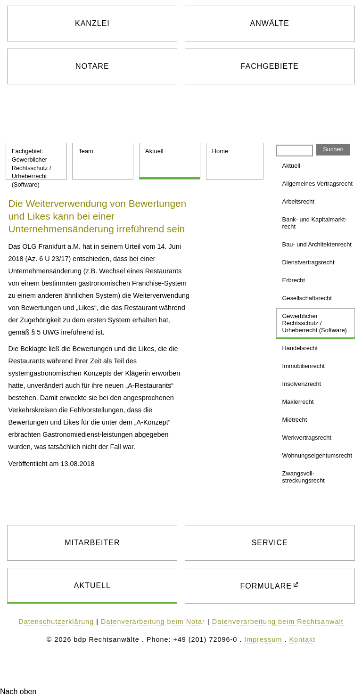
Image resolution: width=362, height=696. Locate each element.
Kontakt (302, 639)
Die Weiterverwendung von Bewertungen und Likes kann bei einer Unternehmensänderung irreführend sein (97, 216)
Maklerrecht (298, 401)
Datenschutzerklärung (56, 621)
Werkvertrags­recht (306, 437)
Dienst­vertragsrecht (308, 262)
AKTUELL (92, 585)
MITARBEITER (92, 543)
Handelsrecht (300, 348)
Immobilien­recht (303, 365)
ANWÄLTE (269, 23)
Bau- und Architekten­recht (317, 244)
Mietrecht (294, 419)
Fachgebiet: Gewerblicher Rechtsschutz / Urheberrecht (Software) (31, 163)
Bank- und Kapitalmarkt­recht (314, 223)
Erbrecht (293, 280)
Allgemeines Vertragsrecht (317, 183)
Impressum (263, 639)
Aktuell (154, 151)
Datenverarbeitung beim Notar (153, 621)
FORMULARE (265, 586)
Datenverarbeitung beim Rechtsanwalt (278, 621)
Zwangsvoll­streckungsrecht (303, 477)
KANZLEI (92, 23)
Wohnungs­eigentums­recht (317, 455)
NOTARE (92, 66)
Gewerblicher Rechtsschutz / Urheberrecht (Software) (314, 323)
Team (85, 151)
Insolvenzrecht (301, 383)
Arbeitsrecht (298, 201)
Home (220, 151)
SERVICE (270, 543)
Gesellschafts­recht (307, 298)
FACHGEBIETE (270, 66)
